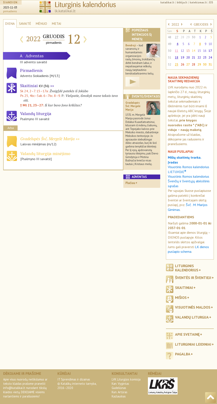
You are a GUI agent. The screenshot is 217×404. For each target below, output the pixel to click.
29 (188, 37)
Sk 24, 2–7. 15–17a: (35, 91)
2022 (175, 24)
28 (182, 37)
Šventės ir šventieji (193, 277)
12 (182, 51)
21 (193, 57)
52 (169, 64)
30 (193, 37)
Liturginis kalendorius (186, 267)
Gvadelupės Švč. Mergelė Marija (47, 138)
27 (176, 37)
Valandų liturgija (192, 317)
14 (193, 51)
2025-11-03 (10, 7)
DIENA (10, 23)
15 (199, 51)
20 (188, 57)
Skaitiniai (34, 85)
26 (182, 64)
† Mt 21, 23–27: (32, 105)
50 (169, 51)
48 (169, 37)
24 (210, 57)
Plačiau (130, 183)
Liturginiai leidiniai (193, 344)
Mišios (181, 297)
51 (169, 57)
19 (182, 57)
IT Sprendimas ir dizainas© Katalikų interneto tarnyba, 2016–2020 (76, 383)
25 (176, 64)
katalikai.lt (167, 2)
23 (204, 57)
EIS (211, 2)
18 (176, 57)
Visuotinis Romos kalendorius (188, 176)
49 (169, 44)
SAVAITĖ (25, 23)
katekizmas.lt (198, 2)
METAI (56, 23)
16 (204, 51)
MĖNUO (41, 23)
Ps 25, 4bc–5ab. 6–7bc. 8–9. (40, 95)
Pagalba (182, 354)
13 (188, 51)
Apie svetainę (187, 334)
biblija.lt (182, 2)
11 (176, 51)
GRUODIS (201, 24)
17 (210, 51)
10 (210, 44)
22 (199, 57)
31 (210, 64)
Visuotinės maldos (192, 307)
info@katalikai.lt (14, 388)
